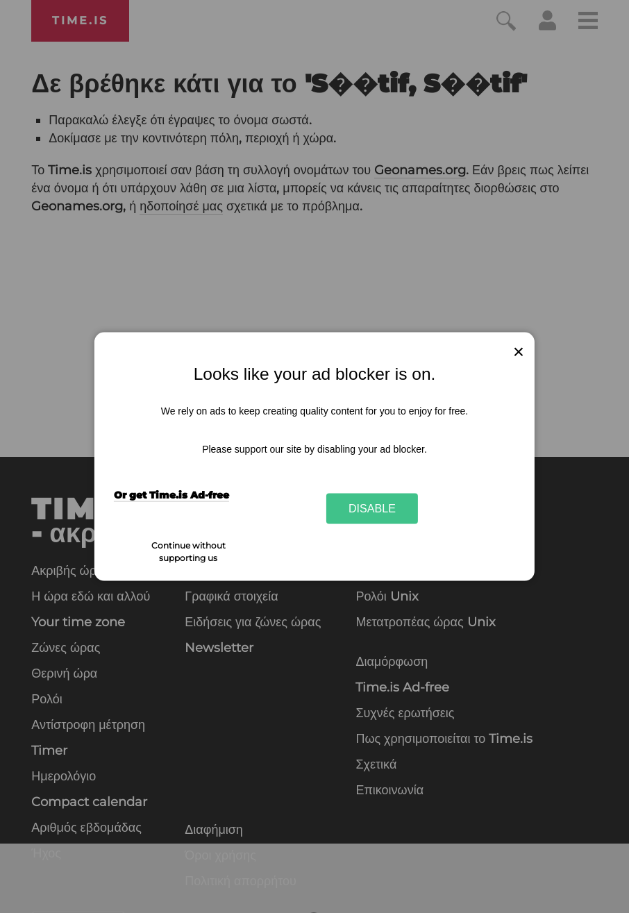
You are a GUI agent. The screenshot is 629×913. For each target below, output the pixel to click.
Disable (372, 508)
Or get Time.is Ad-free (171, 495)
